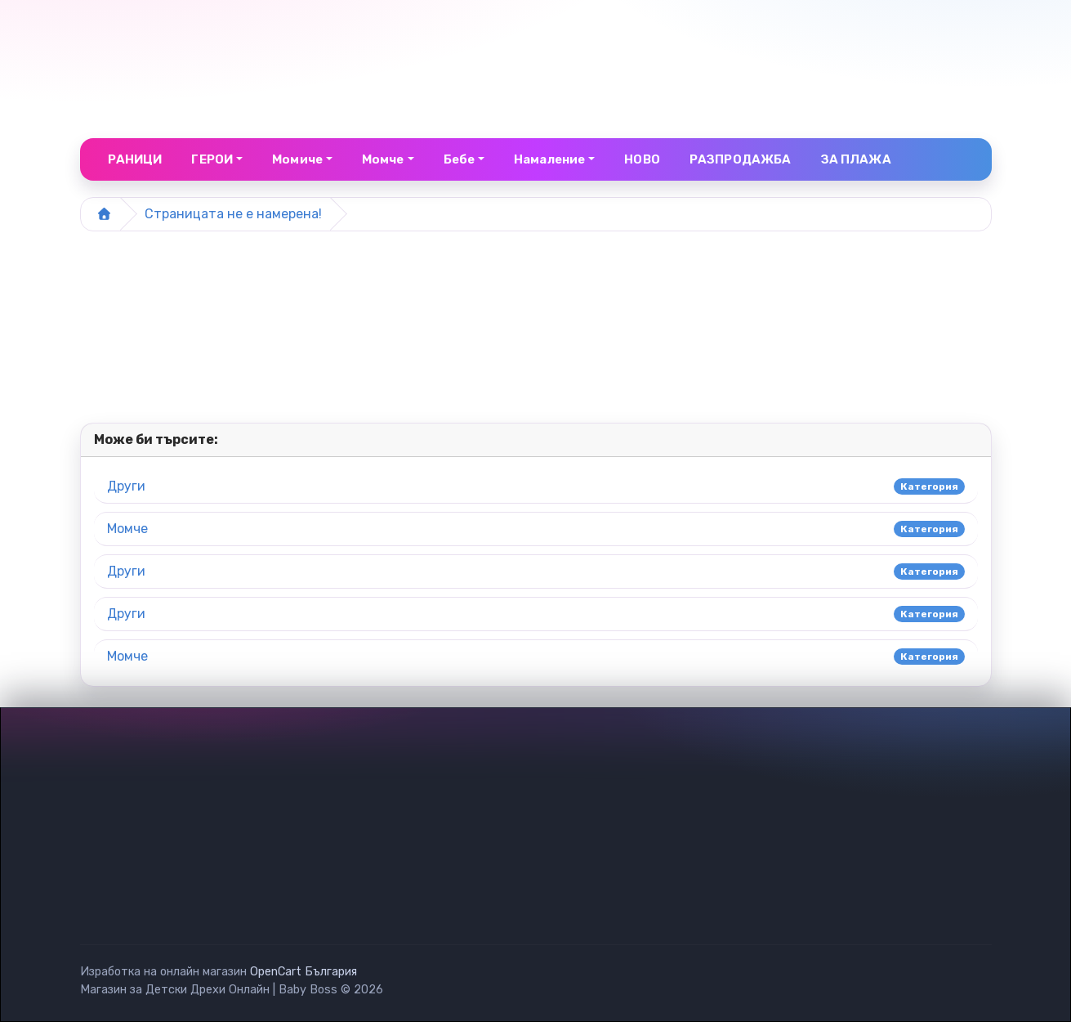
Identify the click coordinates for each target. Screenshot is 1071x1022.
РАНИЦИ (135, 159)
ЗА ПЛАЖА (856, 159)
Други (126, 486)
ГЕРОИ (212, 159)
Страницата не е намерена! (233, 214)
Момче (127, 528)
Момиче (297, 159)
